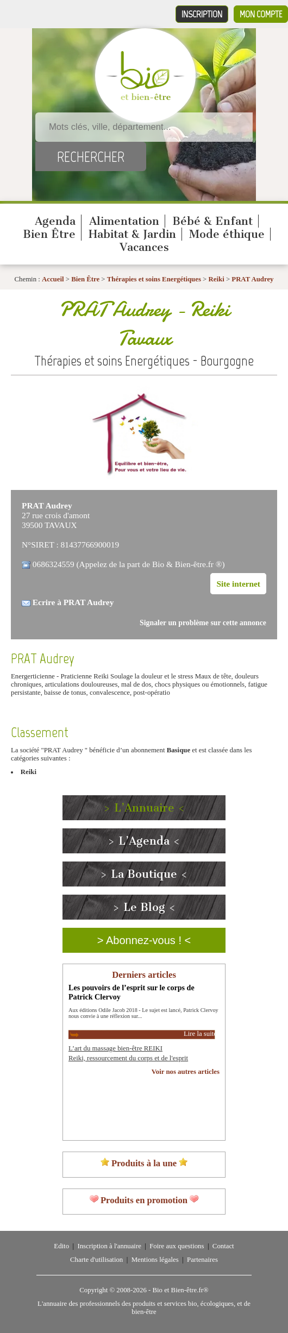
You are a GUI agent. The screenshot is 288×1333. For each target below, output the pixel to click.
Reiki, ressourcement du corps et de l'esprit (128, 1058)
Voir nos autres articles (186, 1072)
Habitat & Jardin (132, 234)
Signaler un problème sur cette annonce (203, 623)
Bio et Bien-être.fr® (180, 1290)
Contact (223, 1246)
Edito (61, 1246)
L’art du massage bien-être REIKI (115, 1048)
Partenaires (202, 1259)
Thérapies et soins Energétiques (155, 279)
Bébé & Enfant (212, 221)
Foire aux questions (176, 1246)
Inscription (201, 14)
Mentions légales (155, 1259)
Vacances (144, 247)
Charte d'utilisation (96, 1259)
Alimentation (124, 221)
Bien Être (49, 234)
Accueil (53, 279)
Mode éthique (227, 234)
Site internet (238, 583)
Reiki (216, 279)
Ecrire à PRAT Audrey (73, 602)
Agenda (55, 221)
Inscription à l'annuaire (109, 1246)
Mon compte (261, 14)
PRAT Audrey (252, 279)
